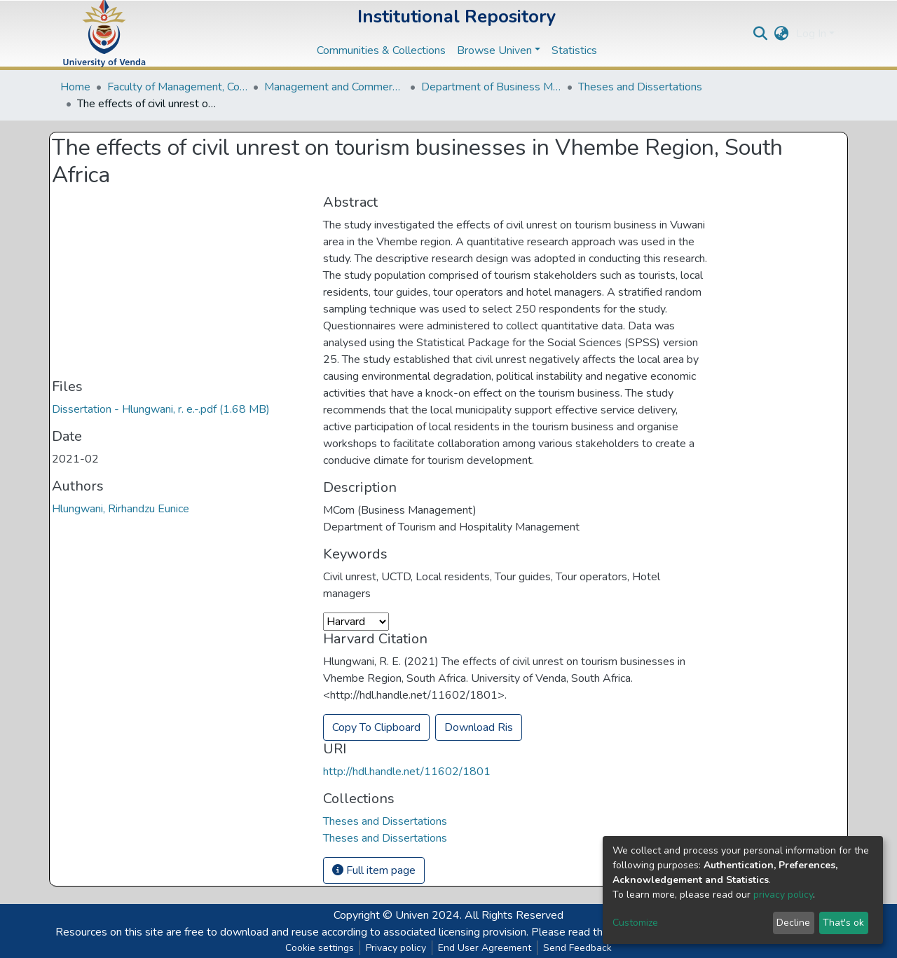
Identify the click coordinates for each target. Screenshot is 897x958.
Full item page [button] (374, 870)
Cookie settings (319, 947)
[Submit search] (760, 34)
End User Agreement (484, 947)
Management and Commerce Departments (334, 87)
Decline (793, 922)
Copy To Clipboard (376, 727)
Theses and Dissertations (640, 87)
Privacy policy (396, 947)
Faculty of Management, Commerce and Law (177, 87)
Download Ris (478, 727)
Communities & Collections (381, 50)
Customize (635, 922)
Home (75, 87)
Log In (811, 33)
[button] (781, 33)
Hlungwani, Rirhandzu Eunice (120, 508)
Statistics (574, 50)
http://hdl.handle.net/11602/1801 (407, 771)
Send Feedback (577, 947)
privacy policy (783, 894)
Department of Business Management (491, 87)
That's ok (843, 922)
